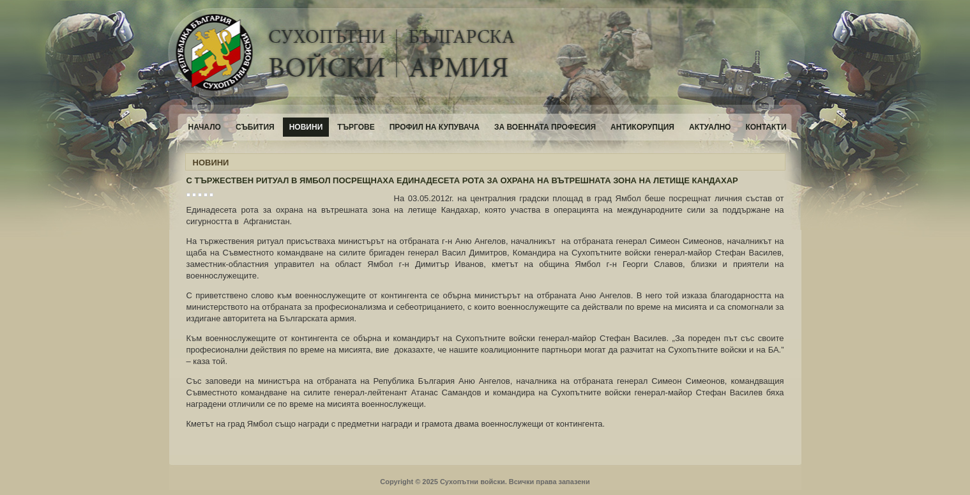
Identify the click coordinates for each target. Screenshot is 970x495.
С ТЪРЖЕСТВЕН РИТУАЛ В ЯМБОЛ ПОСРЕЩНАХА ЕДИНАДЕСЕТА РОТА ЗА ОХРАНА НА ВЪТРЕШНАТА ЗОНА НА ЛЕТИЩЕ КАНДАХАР (462, 180)
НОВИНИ (211, 162)
